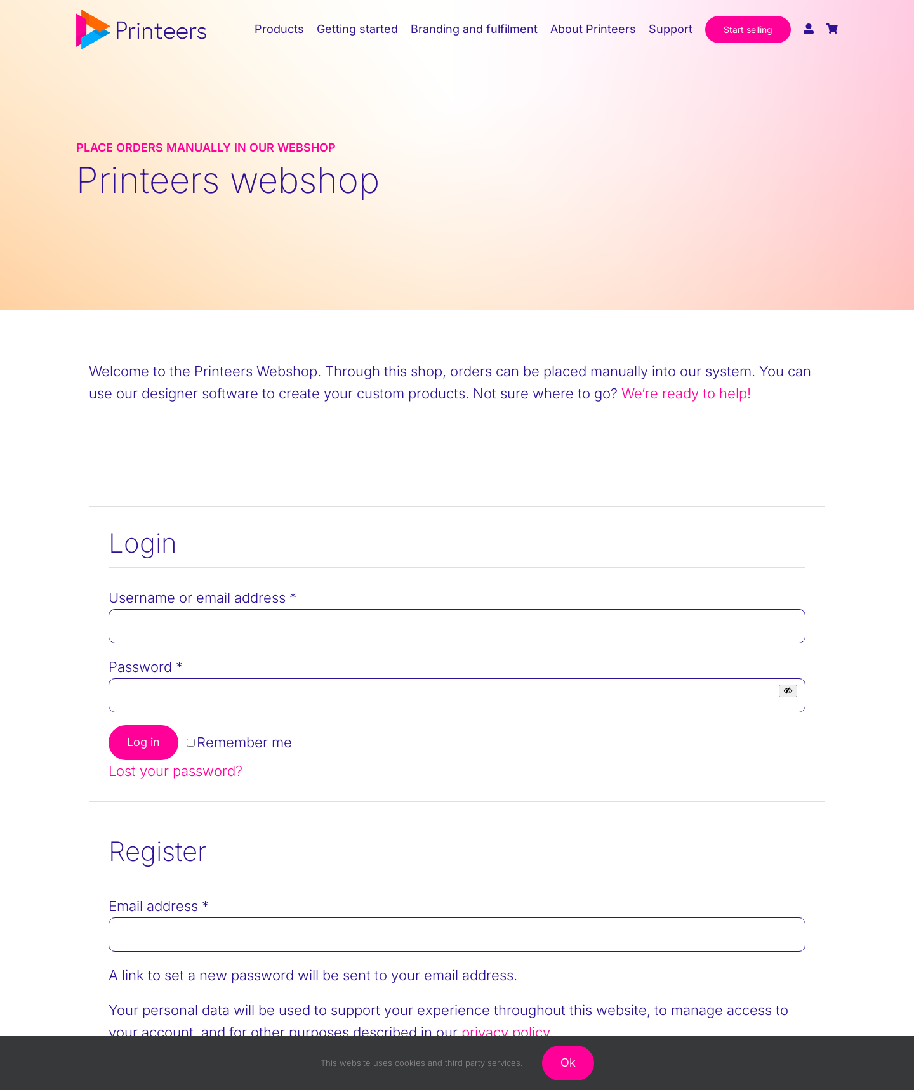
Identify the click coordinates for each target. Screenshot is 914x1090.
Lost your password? (175, 771)
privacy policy (505, 1032)
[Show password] (788, 691)
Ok (568, 1062)
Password (146, 667)
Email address (159, 906)
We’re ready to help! (686, 393)
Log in (143, 742)
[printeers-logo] (141, 16)
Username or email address (202, 597)
